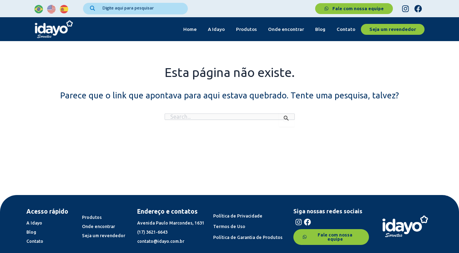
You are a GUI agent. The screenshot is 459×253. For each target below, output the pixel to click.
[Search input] (141, 8)
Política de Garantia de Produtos (248, 233)
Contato (346, 29)
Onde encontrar (286, 29)
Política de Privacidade (238, 211)
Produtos (246, 29)
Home (190, 29)
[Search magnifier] (92, 8)
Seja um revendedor (392, 29)
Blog (320, 29)
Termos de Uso (229, 222)
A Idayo (216, 29)
